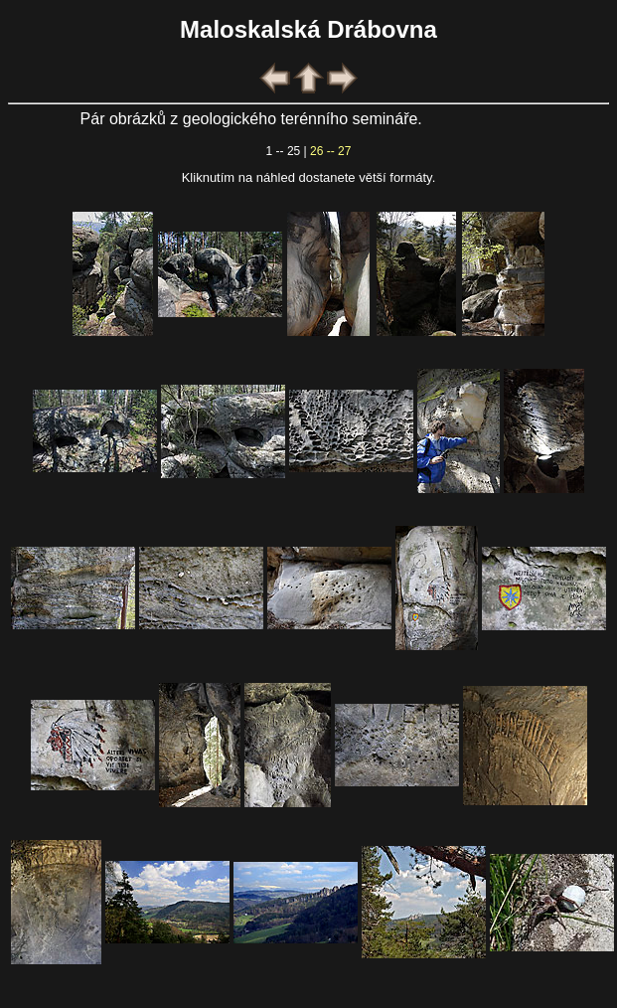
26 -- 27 (330, 151)
